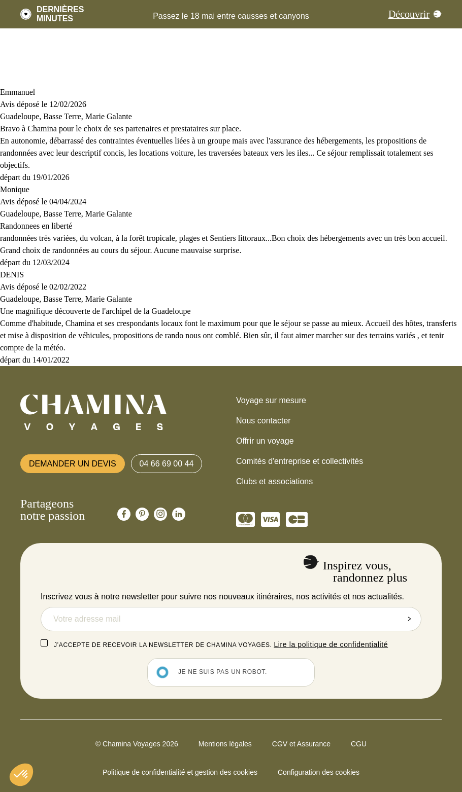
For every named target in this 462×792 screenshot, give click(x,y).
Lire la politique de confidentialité (331, 644)
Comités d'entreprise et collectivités (299, 461)
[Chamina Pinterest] (142, 514)
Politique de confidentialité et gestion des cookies (180, 772)
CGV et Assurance (301, 744)
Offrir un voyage (265, 441)
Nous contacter (263, 420)
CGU (359, 744)
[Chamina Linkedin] (178, 514)
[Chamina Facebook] (123, 514)
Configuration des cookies (318, 772)
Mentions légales (225, 744)
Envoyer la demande (409, 619)
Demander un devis (72, 463)
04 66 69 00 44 (167, 463)
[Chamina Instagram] (160, 514)
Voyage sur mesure (271, 400)
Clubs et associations (274, 481)
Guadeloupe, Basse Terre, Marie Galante (66, 116)
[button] (21, 775)
